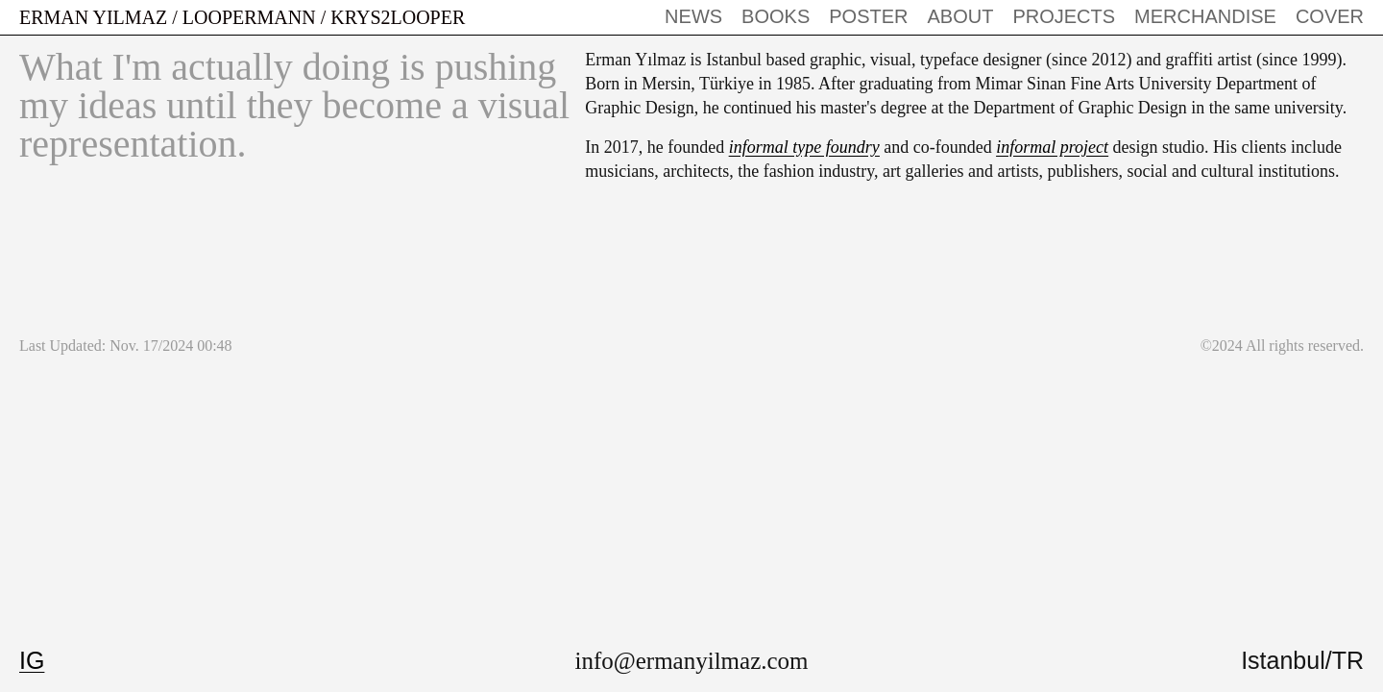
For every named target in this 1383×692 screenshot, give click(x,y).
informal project (1052, 147)
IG (31, 660)
